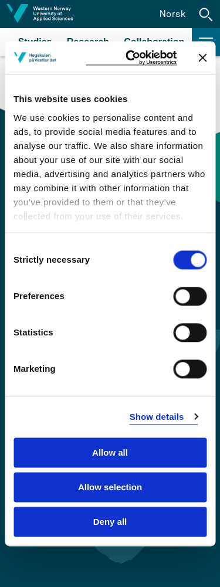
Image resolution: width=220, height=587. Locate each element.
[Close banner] (202, 57)
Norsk (173, 13)
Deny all (110, 522)
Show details (157, 417)
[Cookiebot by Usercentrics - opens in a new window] (131, 58)
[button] (206, 14)
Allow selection (110, 487)
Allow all (110, 452)
